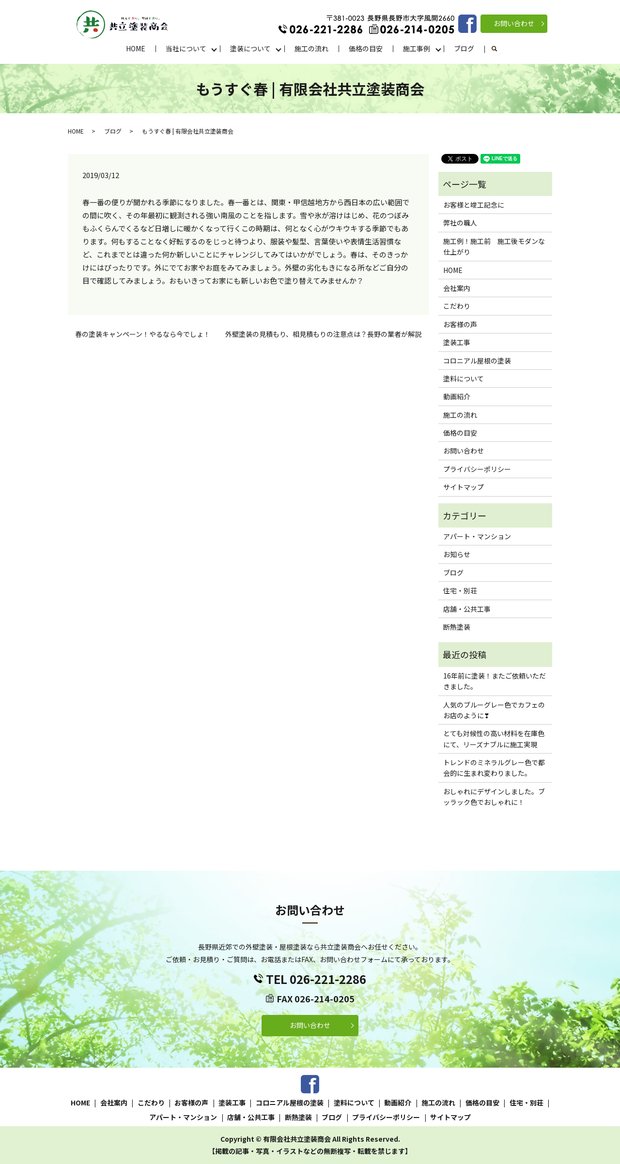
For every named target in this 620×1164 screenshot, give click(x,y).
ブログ (464, 48)
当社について (186, 48)
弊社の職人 (460, 222)
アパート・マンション (477, 536)
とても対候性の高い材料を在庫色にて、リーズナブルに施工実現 (493, 738)
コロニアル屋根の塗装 (477, 360)
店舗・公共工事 (467, 609)
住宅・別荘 (460, 590)
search (500, 49)
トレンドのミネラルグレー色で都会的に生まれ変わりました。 (494, 767)
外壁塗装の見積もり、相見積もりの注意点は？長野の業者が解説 (323, 334)
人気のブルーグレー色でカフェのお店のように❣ (494, 710)
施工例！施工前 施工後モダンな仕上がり (494, 246)
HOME (135, 48)
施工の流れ (311, 48)
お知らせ (456, 554)
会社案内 (456, 288)
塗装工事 (456, 342)
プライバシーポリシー (477, 469)
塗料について (463, 378)
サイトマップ (463, 487)
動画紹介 (456, 396)
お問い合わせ (514, 23)
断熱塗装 (456, 627)
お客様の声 (460, 324)
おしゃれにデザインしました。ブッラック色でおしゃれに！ (494, 796)
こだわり (456, 306)
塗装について (250, 48)
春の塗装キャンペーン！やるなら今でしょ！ (142, 334)
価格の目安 (366, 48)
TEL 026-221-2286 (316, 978)
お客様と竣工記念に (473, 205)
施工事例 (416, 48)
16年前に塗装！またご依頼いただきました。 (494, 681)
